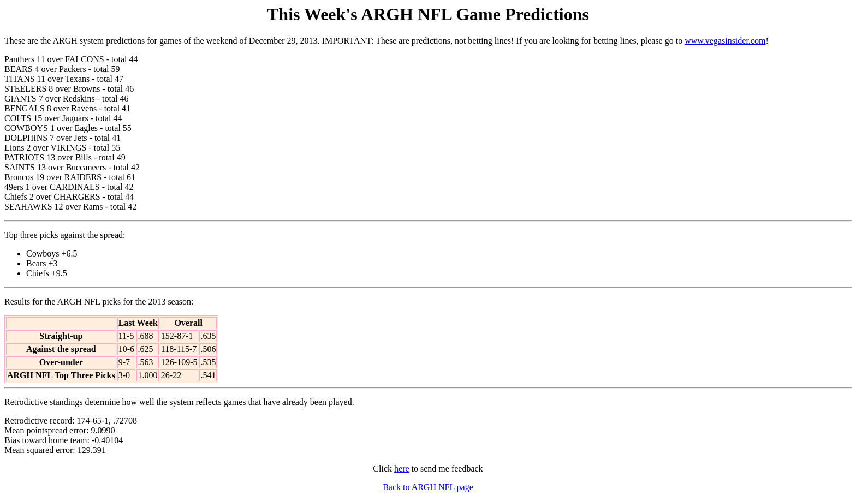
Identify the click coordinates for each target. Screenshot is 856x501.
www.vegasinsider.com (725, 40)
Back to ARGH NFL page (428, 487)
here (401, 468)
